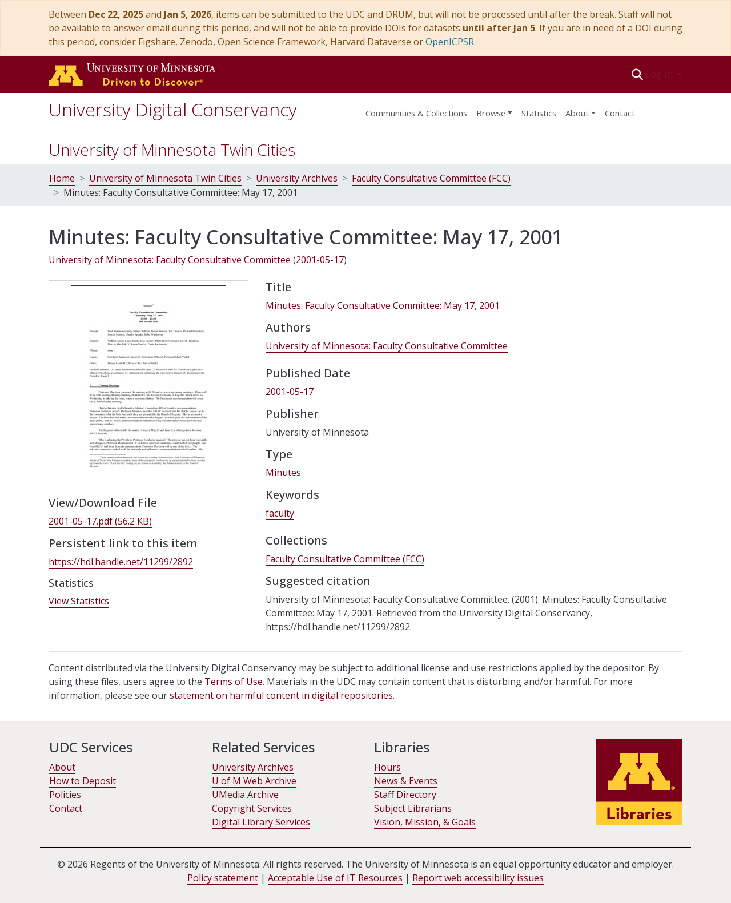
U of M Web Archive (254, 781)
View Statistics (79, 601)
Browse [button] (490, 113)
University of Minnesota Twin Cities (172, 149)
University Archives (297, 178)
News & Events (405, 781)
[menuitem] (494, 109)
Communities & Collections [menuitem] (416, 113)
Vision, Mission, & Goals (425, 822)
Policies (65, 794)
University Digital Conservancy (173, 109)
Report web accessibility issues (478, 878)
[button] (637, 74)
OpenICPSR (449, 41)
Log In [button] (660, 74)
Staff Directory (405, 794)
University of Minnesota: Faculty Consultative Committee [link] (170, 259)
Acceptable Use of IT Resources (335, 878)
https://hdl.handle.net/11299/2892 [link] (121, 561)
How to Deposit (82, 781)
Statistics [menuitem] (538, 113)
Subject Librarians (413, 808)
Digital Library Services (261, 822)
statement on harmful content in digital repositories (281, 695)
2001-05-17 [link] (320, 259)
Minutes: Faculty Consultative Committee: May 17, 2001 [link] (383, 305)
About (62, 767)
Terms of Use (233, 681)
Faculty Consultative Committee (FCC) (431, 178)
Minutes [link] (283, 472)
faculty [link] (280, 513)
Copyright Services (252, 808)
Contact (620, 113)
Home (62, 178)
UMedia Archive (245, 794)
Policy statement (222, 878)
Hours (387, 767)
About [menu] (577, 113)
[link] (100, 521)
